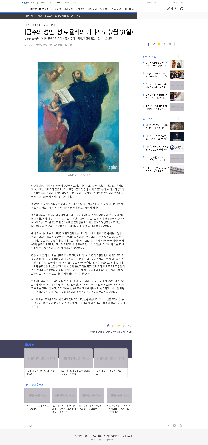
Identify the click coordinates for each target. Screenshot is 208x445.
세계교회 (68, 9)
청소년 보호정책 (98, 435)
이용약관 (86, 435)
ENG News (129, 9)
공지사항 (28, 425)
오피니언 (116, 9)
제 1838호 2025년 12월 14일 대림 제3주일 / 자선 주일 (60, 15)
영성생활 (104, 9)
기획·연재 (92, 9)
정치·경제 (80, 9)
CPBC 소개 (127, 435)
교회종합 (56, 9)
